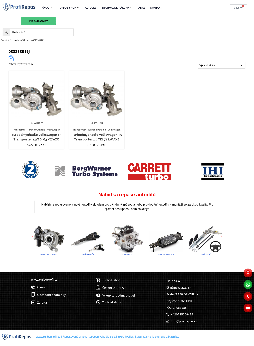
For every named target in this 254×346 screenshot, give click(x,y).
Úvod (47, 7)
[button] (32, 236)
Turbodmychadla (36, 129)
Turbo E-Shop (68, 7)
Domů (4, 40)
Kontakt (156, 7)
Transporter (19, 129)
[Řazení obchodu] (221, 65)
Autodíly (90, 7)
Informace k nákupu (116, 7)
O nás (141, 7)
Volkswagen (53, 129)
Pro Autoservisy (38, 21)
